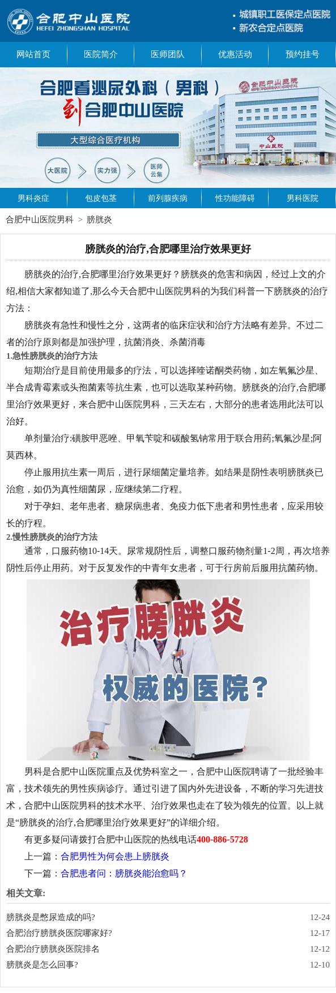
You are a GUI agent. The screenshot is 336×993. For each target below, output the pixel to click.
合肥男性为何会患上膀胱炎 (115, 856)
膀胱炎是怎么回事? (42, 964)
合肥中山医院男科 (40, 219)
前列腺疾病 (168, 198)
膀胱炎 (99, 219)
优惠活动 (235, 54)
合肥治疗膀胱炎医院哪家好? (59, 933)
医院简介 (101, 54)
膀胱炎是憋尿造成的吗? (50, 917)
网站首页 (33, 54)
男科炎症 (33, 198)
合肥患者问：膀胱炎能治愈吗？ (124, 873)
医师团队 (168, 54)
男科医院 (302, 198)
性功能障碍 (235, 198)
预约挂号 (303, 54)
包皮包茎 (101, 198)
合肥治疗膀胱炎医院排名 (53, 948)
